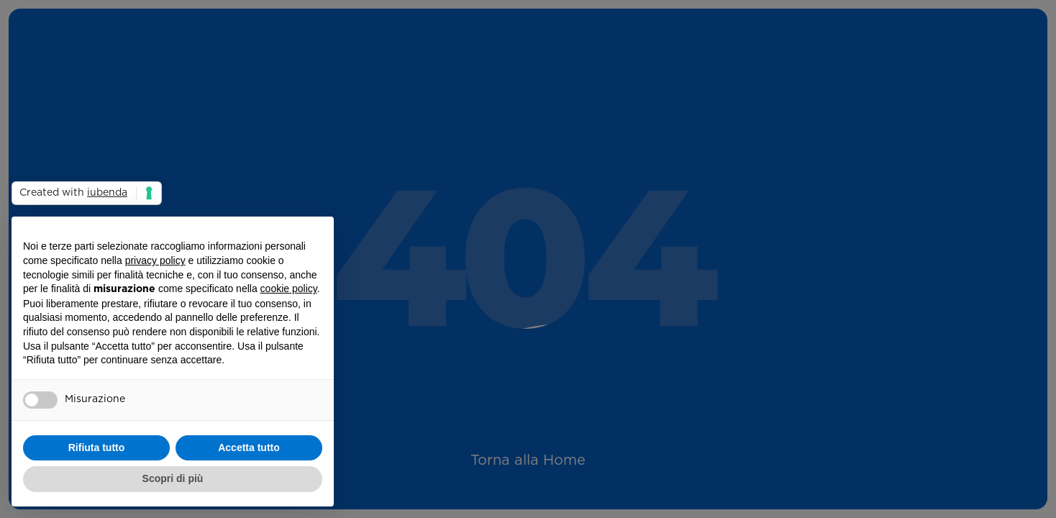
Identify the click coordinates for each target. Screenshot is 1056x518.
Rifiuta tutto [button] (96, 447)
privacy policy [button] (155, 260)
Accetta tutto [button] (249, 447)
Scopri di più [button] (173, 478)
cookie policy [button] (288, 288)
